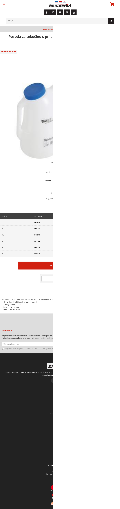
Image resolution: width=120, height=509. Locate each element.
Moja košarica (60, 401)
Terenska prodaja (60, 446)
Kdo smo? (60, 427)
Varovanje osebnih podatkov (60, 414)
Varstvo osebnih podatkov (44, 338)
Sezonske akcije (60, 452)
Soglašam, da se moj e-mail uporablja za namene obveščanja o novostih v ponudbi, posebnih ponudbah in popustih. (46, 349)
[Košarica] (111, 4)
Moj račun (60, 395)
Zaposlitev (60, 436)
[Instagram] (53, 12)
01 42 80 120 (60, 468)
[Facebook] (47, 12)
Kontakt (60, 433)
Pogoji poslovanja (60, 411)
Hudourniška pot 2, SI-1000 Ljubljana (60, 466)
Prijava (60, 404)
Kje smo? (60, 430)
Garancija (60, 439)
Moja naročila (60, 398)
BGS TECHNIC (68, 198)
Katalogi (60, 449)
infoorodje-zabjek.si (61, 471)
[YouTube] (60, 12)
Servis (60, 443)
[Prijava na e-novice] (115, 344)
